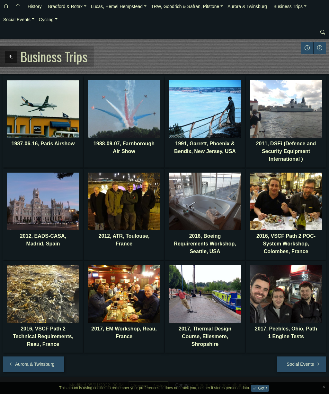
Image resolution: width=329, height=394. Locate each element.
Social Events (17, 19)
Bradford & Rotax (65, 6)
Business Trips (288, 6)
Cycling (46, 19)
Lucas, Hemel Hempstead (117, 6)
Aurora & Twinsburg (247, 6)
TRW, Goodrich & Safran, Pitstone (185, 6)
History (35, 6)
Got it (262, 388)
